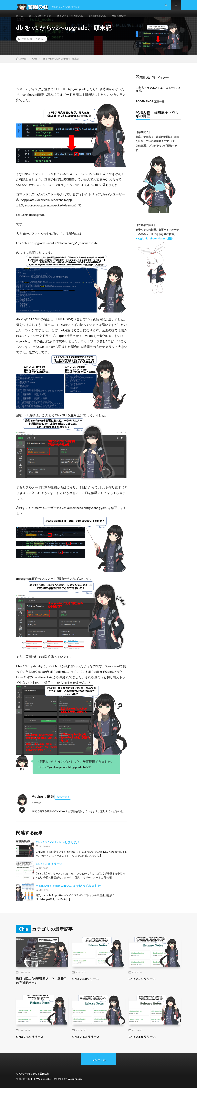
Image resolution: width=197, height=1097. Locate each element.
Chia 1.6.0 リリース (49, 872)
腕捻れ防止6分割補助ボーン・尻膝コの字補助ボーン (40, 989)
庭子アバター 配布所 (43, 19)
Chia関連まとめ (107, 19)
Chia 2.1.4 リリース (31, 1046)
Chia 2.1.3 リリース (88, 1046)
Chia (40, 47)
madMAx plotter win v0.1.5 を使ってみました (68, 894)
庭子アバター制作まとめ (77, 19)
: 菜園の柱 (151, 109)
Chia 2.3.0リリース (87, 987)
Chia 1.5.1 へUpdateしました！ (58, 850)
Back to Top (98, 1069)
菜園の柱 (45, 1083)
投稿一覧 (62, 804)
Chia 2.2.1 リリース (144, 987)
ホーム (20, 19)
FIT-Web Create (41, 1088)
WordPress (77, 1088)
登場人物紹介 (131, 19)
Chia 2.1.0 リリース (144, 1046)
